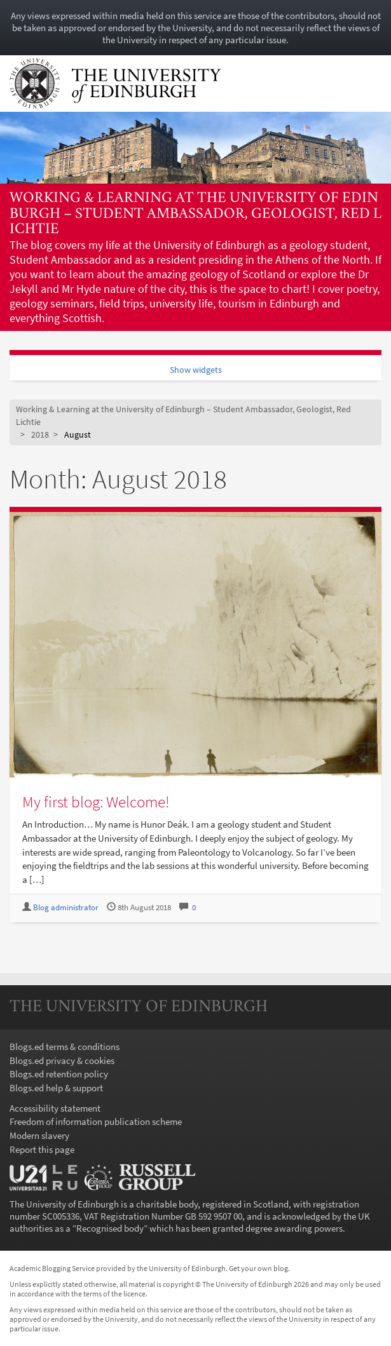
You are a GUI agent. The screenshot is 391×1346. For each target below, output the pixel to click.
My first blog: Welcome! (95, 801)
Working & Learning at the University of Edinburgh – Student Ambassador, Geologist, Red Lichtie (195, 214)
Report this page (42, 1149)
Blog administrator (66, 907)
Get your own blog (258, 1268)
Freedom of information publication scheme (96, 1121)
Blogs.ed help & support (56, 1088)
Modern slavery (39, 1135)
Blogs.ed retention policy (59, 1074)
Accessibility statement (55, 1108)
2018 (40, 434)
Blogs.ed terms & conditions (65, 1046)
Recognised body (110, 1228)
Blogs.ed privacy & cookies (62, 1060)
